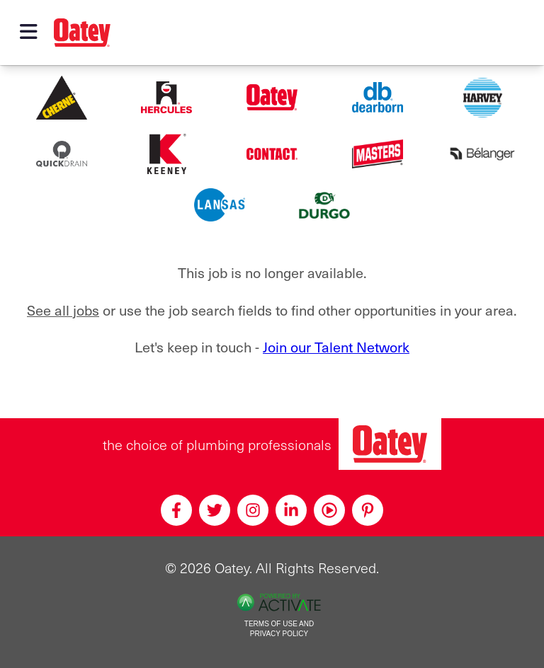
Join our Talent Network (336, 346)
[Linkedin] (291, 510)
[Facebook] (176, 510)
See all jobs (63, 309)
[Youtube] (329, 510)
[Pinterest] (367, 510)
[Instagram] (252, 510)
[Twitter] (214, 510)
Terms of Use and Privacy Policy (279, 629)
